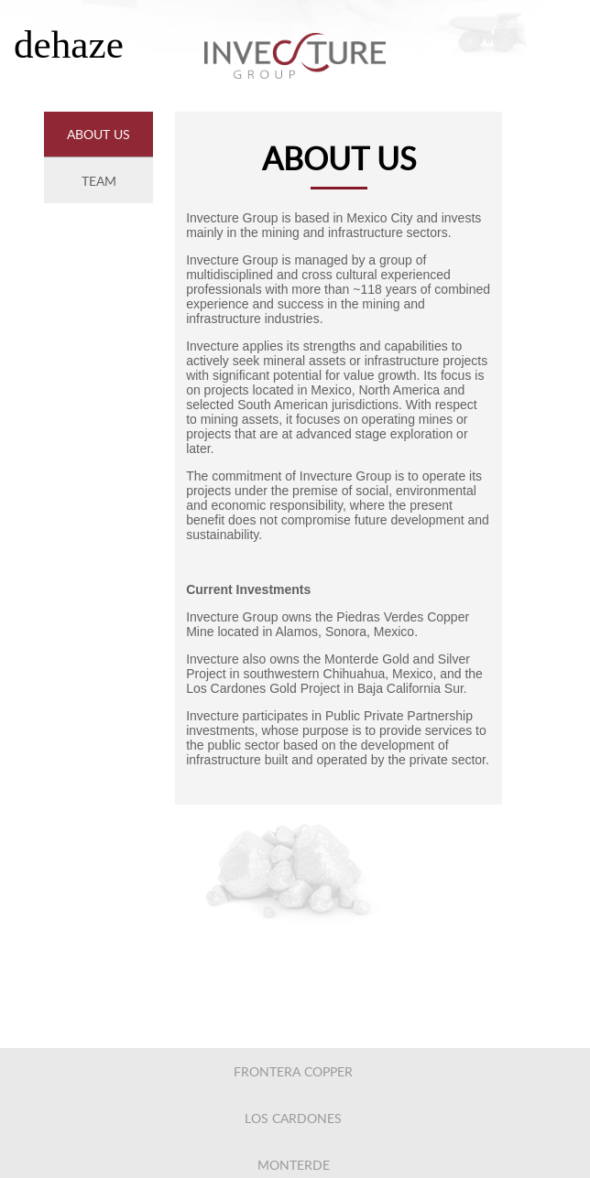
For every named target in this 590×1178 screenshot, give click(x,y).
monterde (293, 1164)
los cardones (293, 1118)
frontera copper (293, 1071)
